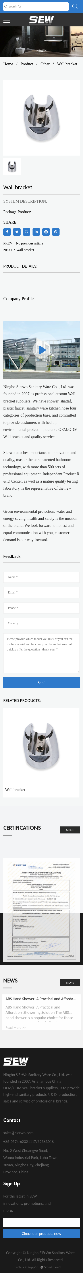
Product (27, 64)
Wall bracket (25, 250)
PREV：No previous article (23, 243)
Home (8, 64)
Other (45, 64)
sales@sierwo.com (18, 1132)
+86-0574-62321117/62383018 (28, 1141)
